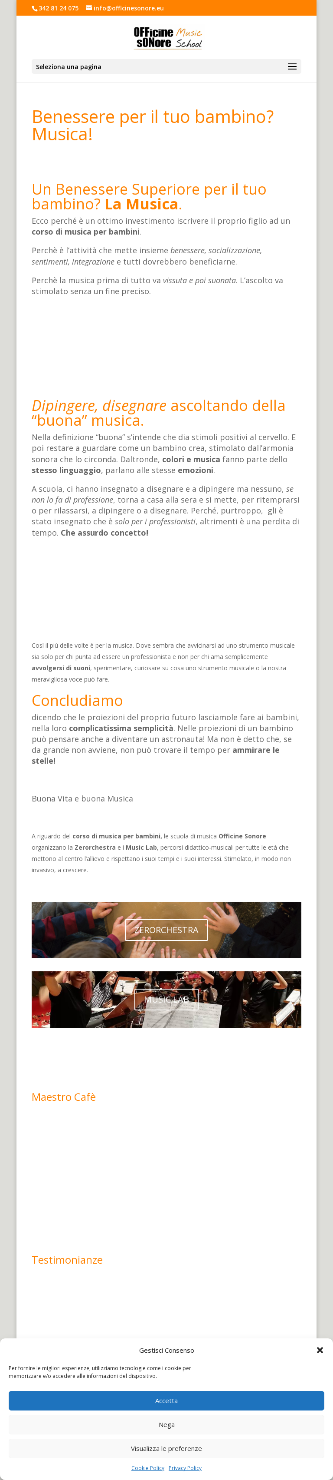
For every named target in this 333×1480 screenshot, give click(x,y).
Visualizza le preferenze (166, 1448)
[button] (320, 1350)
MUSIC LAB (166, 999)
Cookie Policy (147, 1468)
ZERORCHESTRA (166, 930)
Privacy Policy (185, 1468)
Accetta (166, 1400)
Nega (167, 1424)
